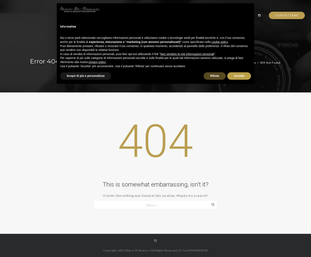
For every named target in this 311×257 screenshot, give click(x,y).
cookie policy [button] (219, 42)
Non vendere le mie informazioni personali (187, 54)
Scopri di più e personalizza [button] (85, 75)
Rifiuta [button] (214, 75)
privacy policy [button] (97, 62)
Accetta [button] (239, 75)
